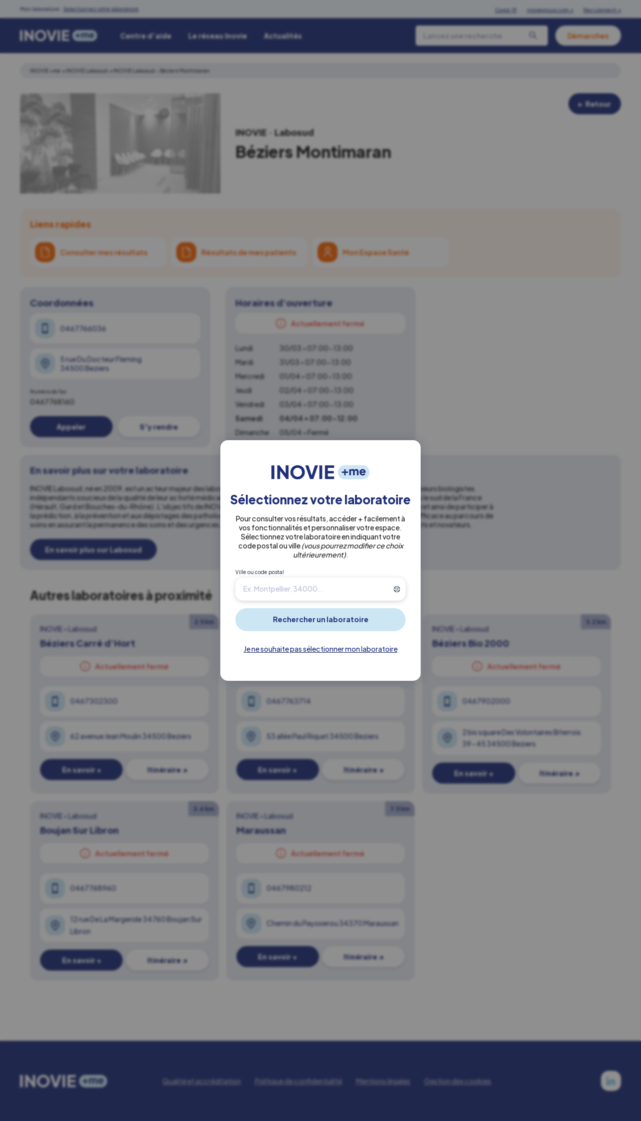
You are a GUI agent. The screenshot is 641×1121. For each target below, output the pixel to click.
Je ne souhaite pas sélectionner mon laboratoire (321, 648)
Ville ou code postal (259, 572)
